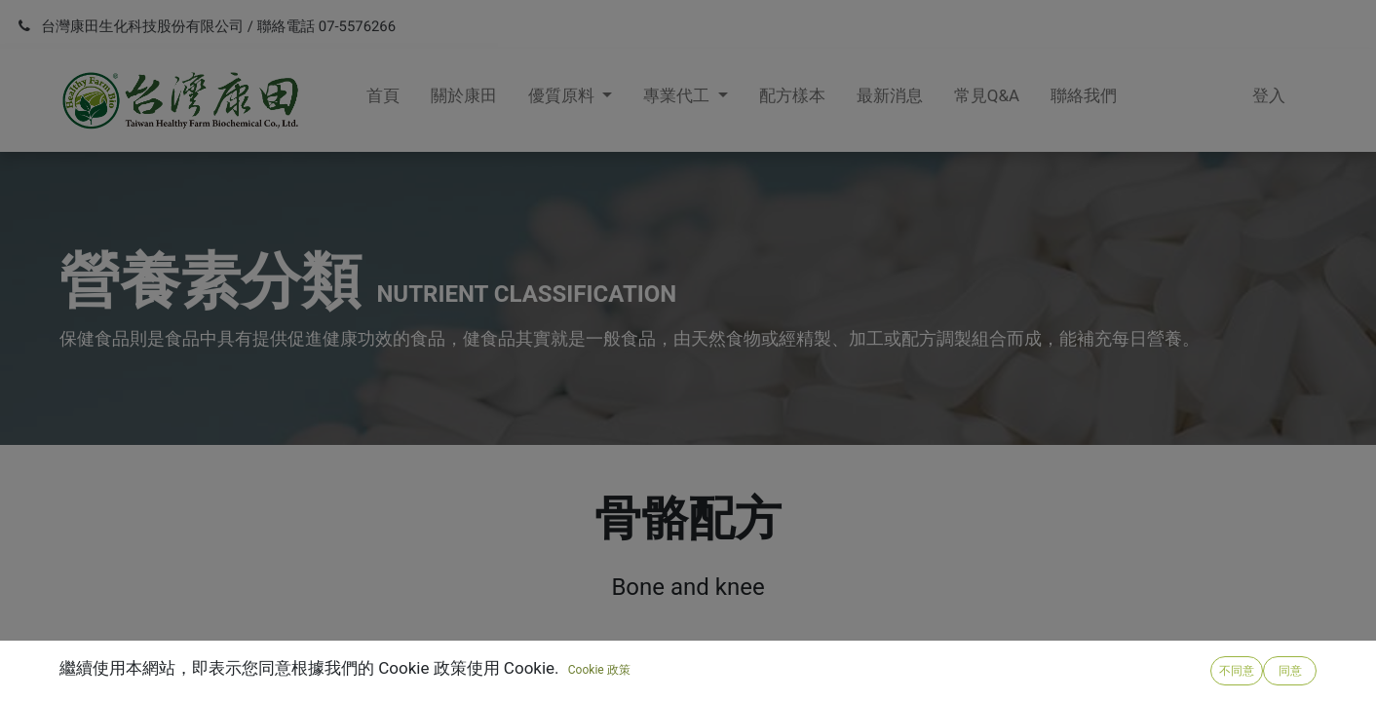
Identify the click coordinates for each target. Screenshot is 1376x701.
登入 (1268, 95)
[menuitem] (383, 100)
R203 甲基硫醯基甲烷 (206, 689)
